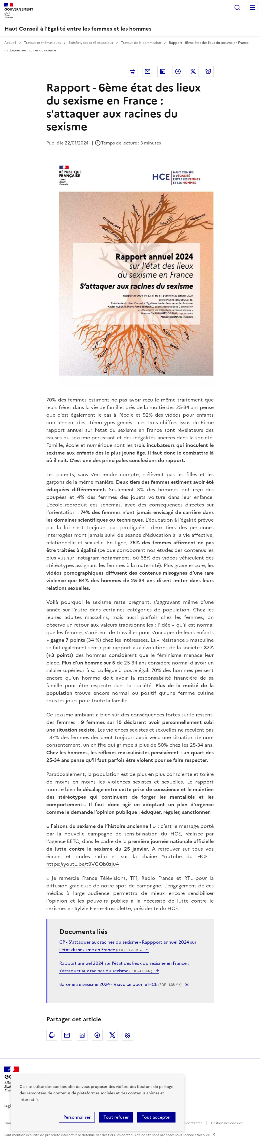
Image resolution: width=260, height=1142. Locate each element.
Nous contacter (189, 1123)
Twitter (193, 71)
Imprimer (132, 71)
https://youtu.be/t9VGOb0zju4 (82, 864)
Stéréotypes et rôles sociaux (91, 42)
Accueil (10, 42)
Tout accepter (156, 1117)
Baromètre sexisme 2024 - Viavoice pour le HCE (121, 984)
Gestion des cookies (226, 1123)
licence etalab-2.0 (196, 1135)
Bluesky (208, 71)
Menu (252, 7)
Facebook (178, 71)
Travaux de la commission (141, 42)
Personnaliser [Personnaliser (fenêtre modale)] (76, 1117)
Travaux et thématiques (42, 42)
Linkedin (162, 71)
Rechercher (237, 7)
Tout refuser (116, 1117)
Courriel (147, 71)
